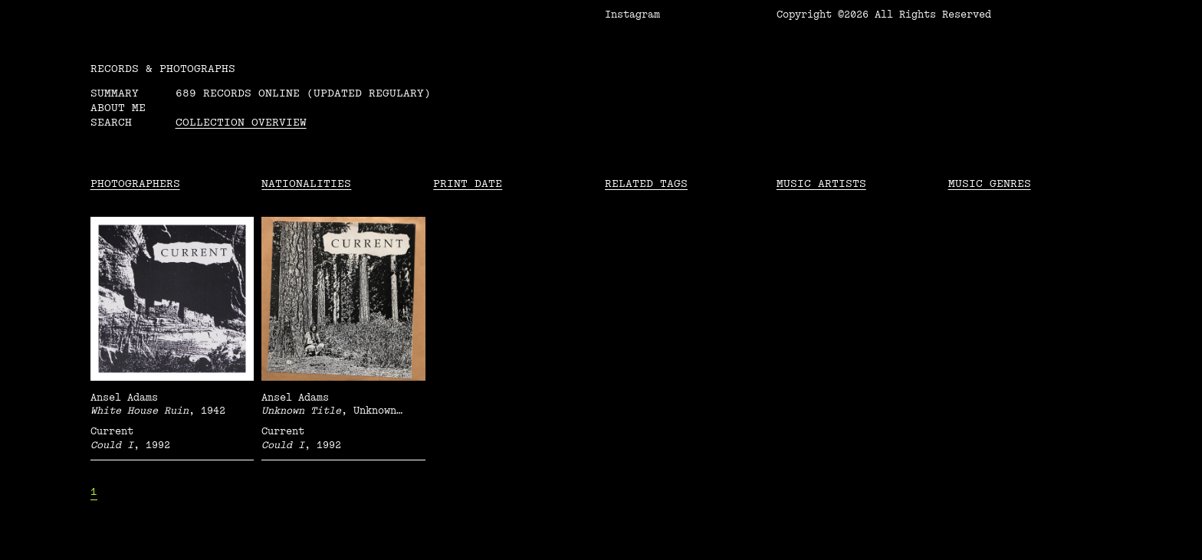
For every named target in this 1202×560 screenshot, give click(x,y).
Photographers (135, 183)
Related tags (646, 183)
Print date (467, 183)
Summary (114, 93)
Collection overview (241, 122)
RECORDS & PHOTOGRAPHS (162, 68)
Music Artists (821, 183)
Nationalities (306, 183)
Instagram (632, 14)
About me (118, 107)
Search (111, 122)
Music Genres (989, 183)
